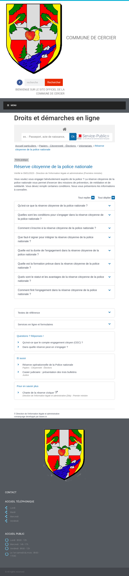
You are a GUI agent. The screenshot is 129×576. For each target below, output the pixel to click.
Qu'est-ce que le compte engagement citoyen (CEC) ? (53, 342)
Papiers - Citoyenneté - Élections (58, 145)
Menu (11, 105)
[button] (64, 205)
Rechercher (53, 82)
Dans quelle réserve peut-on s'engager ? (45, 347)
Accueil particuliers (26, 145)
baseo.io (43, 416)
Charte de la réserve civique (40, 392)
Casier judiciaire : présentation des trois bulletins (50, 372)
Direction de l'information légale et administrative (37, 414)
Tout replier (86, 197)
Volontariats (86, 145)
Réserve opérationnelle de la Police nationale (48, 364)
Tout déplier (106, 197)
